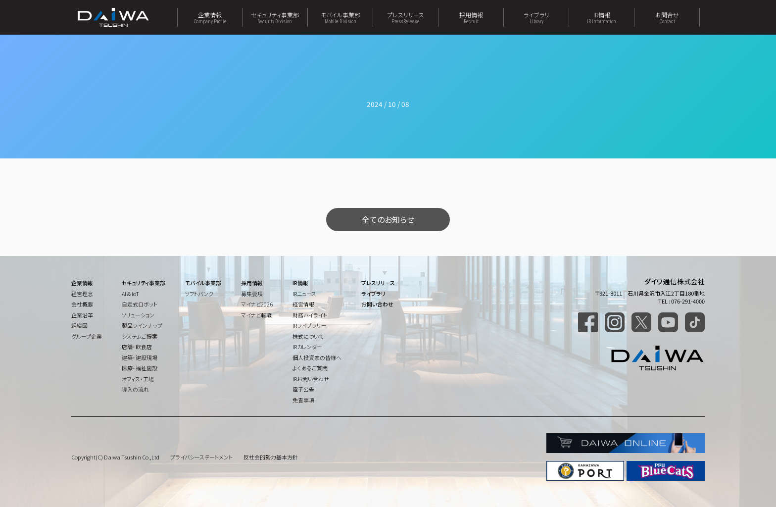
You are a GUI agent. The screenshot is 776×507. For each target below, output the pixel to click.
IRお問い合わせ (310, 379)
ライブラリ (536, 17)
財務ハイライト (309, 315)
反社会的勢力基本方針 (270, 457)
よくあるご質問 (310, 368)
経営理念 (82, 294)
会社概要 (82, 304)
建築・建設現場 (139, 357)
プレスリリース (405, 17)
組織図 (79, 325)
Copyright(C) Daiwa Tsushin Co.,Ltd (115, 457)
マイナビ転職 (256, 315)
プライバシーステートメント (201, 457)
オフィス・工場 (138, 379)
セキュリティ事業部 (274, 17)
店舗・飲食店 (137, 347)
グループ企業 (86, 336)
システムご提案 (139, 336)
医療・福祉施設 (139, 368)
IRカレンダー (307, 347)
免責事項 (303, 400)
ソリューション (138, 315)
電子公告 (303, 389)
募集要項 (252, 294)
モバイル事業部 (340, 17)
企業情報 (210, 17)
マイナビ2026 (257, 304)
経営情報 (303, 304)
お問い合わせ (377, 304)
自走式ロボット (139, 304)
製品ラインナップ (142, 325)
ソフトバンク (199, 294)
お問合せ (666, 17)
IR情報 (601, 17)
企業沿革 (82, 315)
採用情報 (470, 17)
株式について (308, 336)
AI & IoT (130, 294)
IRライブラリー (309, 325)
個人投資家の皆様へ (316, 357)
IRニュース (304, 294)
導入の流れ (135, 389)
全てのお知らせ (388, 219)
